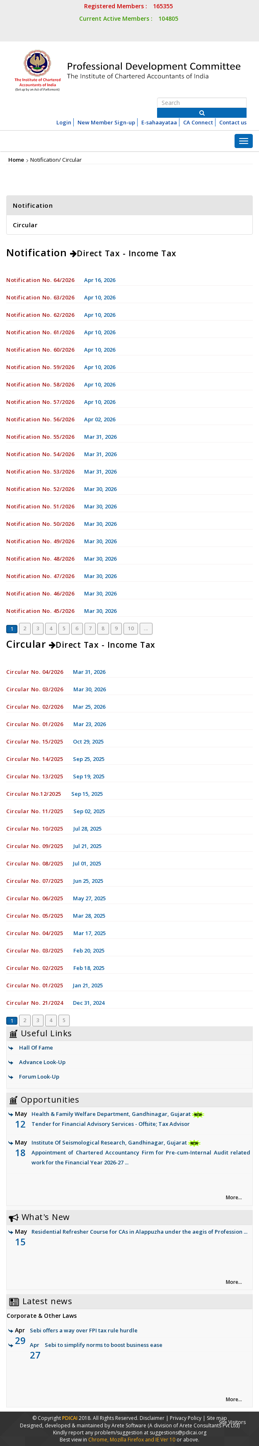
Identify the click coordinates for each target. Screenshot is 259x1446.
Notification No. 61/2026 (40, 332)
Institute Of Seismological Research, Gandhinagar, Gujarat (132, 1153)
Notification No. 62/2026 (40, 314)
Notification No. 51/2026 (40, 506)
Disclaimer (152, 1418)
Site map (217, 1418)
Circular (25, 225)
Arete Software (129, 1425)
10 (131, 628)
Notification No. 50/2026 (40, 523)
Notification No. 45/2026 (40, 611)
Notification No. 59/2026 (40, 367)
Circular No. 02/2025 (35, 968)
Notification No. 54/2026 (40, 454)
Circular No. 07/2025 (35, 881)
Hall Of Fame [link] (36, 1047)
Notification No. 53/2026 (40, 471)
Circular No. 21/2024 (34, 1002)
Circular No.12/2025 (33, 793)
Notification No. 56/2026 (40, 419)
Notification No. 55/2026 (40, 436)
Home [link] (16, 159)
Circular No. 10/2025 (35, 828)
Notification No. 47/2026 (40, 576)
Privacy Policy (185, 1418)
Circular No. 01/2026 (35, 724)
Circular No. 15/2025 (34, 741)
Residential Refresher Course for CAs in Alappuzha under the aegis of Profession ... (139, 1231)
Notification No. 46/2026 (40, 593)
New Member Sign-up (106, 122)
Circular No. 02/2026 (34, 706)
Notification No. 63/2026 (40, 297)
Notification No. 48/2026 (40, 558)
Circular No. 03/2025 (35, 950)
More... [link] (234, 1197)
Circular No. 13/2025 (34, 776)
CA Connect (198, 122)
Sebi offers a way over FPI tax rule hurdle (84, 1330)
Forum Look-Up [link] (39, 1076)
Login (63, 122)
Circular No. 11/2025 (35, 811)
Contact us (233, 122)
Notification (33, 205)
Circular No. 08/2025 (34, 863)
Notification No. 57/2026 (40, 402)
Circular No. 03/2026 (35, 689)
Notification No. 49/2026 (40, 541)
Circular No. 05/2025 (34, 915)
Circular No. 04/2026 (34, 672)
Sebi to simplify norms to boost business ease (103, 1345)
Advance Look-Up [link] (42, 1062)
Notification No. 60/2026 (40, 349)
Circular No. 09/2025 (35, 846)
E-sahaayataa (159, 122)
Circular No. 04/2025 (35, 933)
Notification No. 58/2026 (40, 384)
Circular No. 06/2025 (34, 898)
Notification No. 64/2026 (40, 280)
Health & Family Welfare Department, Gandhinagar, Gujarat (132, 1119)
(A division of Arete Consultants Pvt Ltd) (194, 1425)
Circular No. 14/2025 (34, 759)
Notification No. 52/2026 (40, 489)
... (146, 628)
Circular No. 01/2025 (34, 985)
